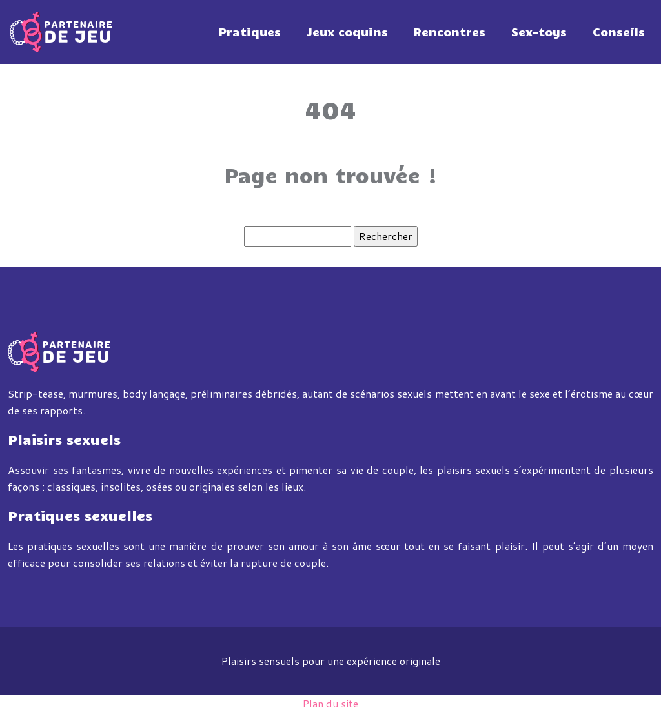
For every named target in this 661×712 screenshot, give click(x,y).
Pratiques (250, 32)
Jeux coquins (347, 32)
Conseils (619, 32)
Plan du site (330, 703)
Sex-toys (539, 32)
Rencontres (449, 32)
